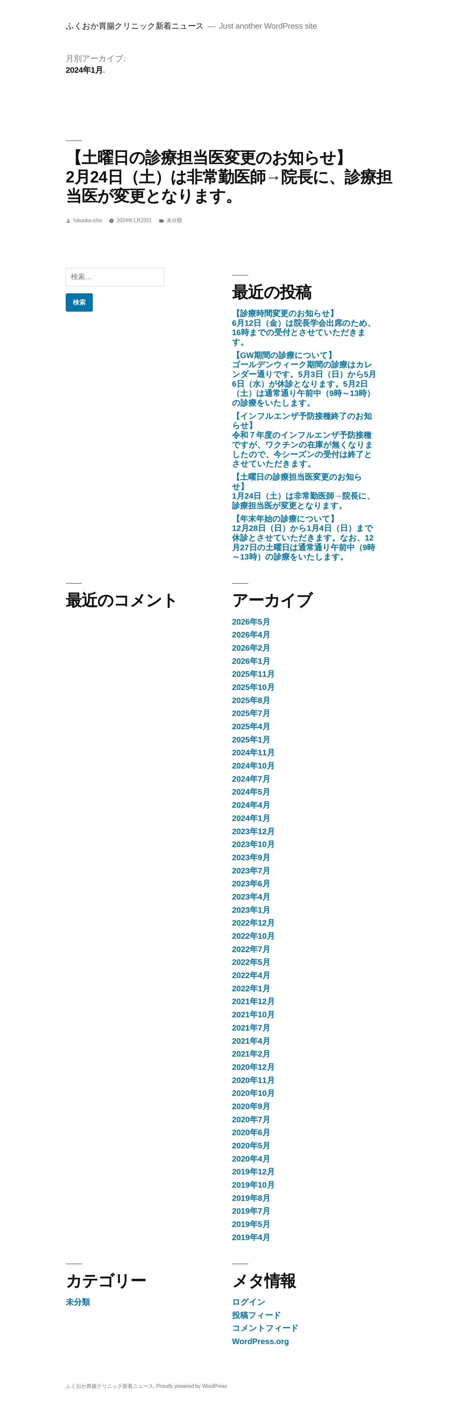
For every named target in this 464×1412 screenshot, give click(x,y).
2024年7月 (251, 779)
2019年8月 (251, 1198)
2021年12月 (253, 1001)
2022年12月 (253, 922)
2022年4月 (251, 975)
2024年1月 (251, 818)
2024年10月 (253, 765)
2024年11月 (253, 752)
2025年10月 (253, 687)
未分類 (174, 220)
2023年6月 (251, 883)
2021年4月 (251, 1041)
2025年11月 (253, 674)
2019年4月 (251, 1237)
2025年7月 (251, 713)
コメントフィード (265, 1328)
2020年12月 (253, 1067)
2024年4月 (251, 805)
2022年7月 (251, 949)
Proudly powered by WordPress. (192, 1386)
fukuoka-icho (87, 220)
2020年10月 (253, 1093)
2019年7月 (251, 1211)
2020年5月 (251, 1145)
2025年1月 (251, 739)
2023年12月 (253, 831)
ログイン (249, 1302)
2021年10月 (253, 1014)
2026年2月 (251, 648)
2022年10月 (253, 936)
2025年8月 (251, 700)
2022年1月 (251, 988)
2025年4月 (251, 726)
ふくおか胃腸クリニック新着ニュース (135, 26)
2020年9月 (251, 1106)
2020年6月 (251, 1132)
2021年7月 (251, 1027)
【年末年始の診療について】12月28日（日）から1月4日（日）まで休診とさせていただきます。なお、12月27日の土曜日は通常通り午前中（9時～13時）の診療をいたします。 (303, 537)
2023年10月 (253, 844)
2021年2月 (251, 1054)
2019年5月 (251, 1224)
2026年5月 (251, 621)
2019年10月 (253, 1185)
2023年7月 (251, 870)
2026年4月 (251, 634)
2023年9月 (251, 857)
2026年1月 (251, 661)
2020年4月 (251, 1158)
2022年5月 (251, 962)
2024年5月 (251, 791)
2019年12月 (253, 1171)
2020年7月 (251, 1119)
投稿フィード (256, 1315)
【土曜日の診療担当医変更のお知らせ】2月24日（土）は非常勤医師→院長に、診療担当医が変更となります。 (229, 177)
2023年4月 (251, 896)
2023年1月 (251, 910)
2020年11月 (253, 1080)
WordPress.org (260, 1341)
